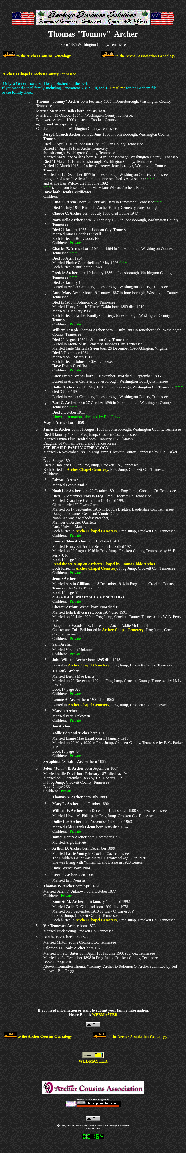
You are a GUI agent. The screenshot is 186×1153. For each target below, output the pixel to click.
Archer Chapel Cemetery (87, 469)
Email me (117, 88)
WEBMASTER (104, 1015)
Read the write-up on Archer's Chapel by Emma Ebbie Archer (103, 564)
